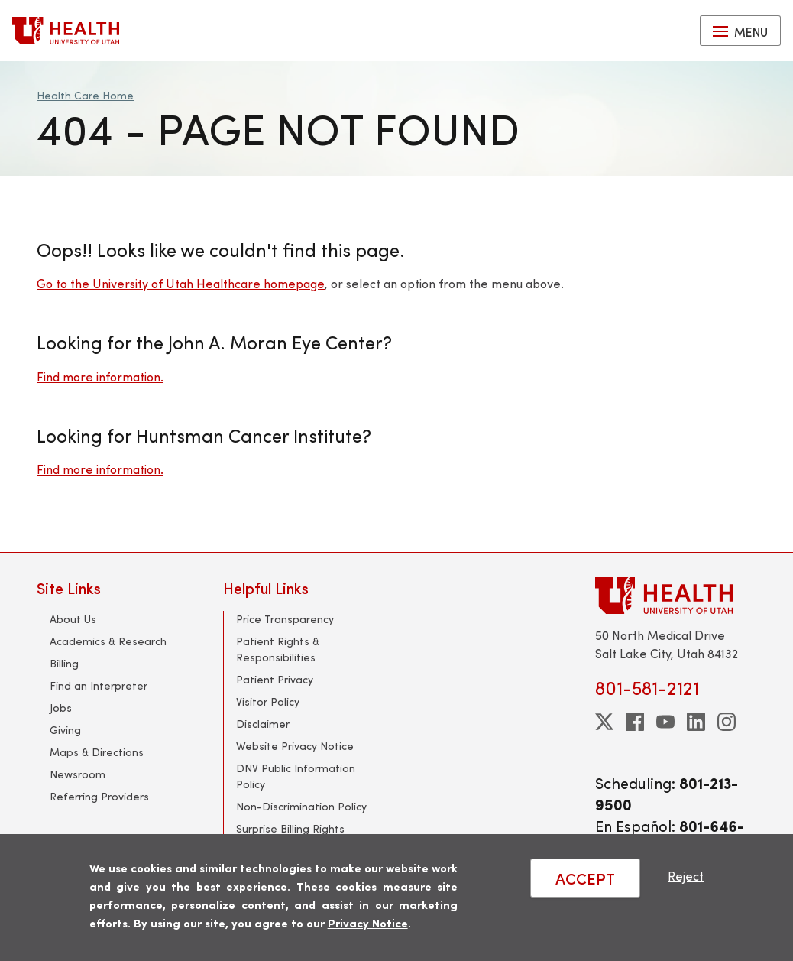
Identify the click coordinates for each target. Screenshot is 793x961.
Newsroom (77, 774)
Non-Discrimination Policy (301, 806)
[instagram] (726, 722)
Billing (64, 663)
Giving (65, 729)
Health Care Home (85, 95)
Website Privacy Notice (295, 746)
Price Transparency (285, 619)
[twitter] (604, 722)
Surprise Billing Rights (290, 828)
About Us (73, 619)
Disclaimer (263, 723)
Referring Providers (99, 796)
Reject (686, 876)
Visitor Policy (267, 701)
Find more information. (100, 376)
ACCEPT (585, 878)
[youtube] (665, 722)
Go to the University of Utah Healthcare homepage (181, 283)
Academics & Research (108, 641)
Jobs (61, 707)
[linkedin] (696, 722)
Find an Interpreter (98, 685)
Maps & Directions (97, 752)
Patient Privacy (274, 679)
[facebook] (635, 722)
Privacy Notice (368, 922)
